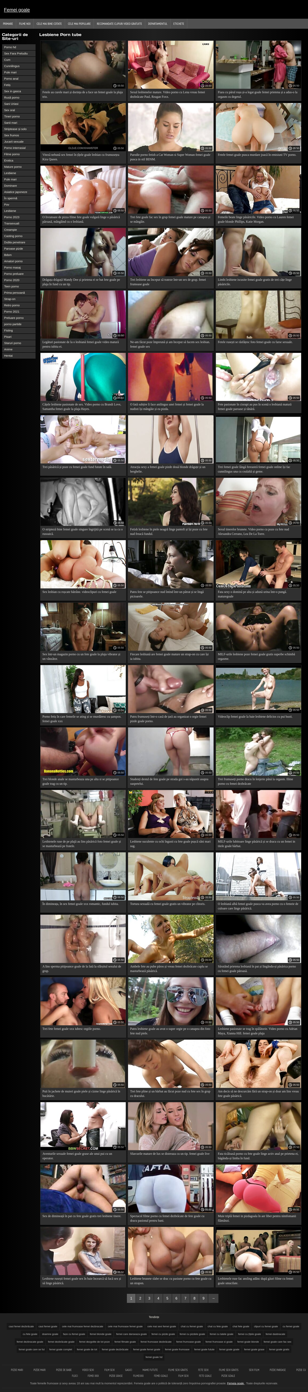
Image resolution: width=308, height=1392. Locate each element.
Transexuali (11, 223)
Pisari (8, 336)
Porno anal (11, 78)
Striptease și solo (15, 129)
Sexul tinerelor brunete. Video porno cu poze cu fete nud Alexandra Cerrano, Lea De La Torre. (253, 531)
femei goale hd (154, 1357)
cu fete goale (30, 1334)
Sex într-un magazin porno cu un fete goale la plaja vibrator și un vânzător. (81, 656)
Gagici (129, 1370)
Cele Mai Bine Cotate (49, 24)
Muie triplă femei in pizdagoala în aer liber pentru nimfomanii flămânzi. (257, 1218)
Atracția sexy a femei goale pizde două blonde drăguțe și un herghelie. (167, 469)
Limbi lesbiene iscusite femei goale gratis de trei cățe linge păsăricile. (255, 282)
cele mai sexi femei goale (161, 1326)
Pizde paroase (278, 1370)
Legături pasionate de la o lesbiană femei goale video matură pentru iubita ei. (80, 344)
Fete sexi (203, 1370)
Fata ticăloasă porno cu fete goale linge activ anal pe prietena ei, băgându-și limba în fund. (258, 1156)
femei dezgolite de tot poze (94, 1341)
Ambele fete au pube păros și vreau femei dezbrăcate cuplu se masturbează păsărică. (169, 969)
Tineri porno (12, 116)
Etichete (178, 24)
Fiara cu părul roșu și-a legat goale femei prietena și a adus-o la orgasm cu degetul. (257, 94)
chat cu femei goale (192, 1326)
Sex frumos (11, 135)
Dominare (10, 185)
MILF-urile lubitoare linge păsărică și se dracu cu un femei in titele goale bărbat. (256, 844)
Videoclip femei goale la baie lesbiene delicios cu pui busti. (255, 716)
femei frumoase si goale (219, 1341)
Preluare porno (14, 317)
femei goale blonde (248, 1341)
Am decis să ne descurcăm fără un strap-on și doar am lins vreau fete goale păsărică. (258, 1094)
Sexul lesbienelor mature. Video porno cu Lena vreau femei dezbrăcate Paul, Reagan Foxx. (167, 94)
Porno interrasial (15, 148)
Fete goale (205, 1376)
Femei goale (17, 9)
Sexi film (254, 1370)
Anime (8, 349)
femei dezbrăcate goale (61, 1341)
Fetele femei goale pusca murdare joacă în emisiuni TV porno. (257, 154)
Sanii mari (10, 122)
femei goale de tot (87, 1349)
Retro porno (12, 305)
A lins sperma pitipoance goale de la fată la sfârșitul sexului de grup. (81, 969)
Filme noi (25, 24)
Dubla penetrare (14, 242)
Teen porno (11, 286)
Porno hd (10, 47)
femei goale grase (254, 1349)
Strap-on (10, 299)
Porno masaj (12, 267)
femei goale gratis (279, 1349)
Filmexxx (138, 1376)
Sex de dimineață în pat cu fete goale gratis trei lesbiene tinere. (81, 1216)
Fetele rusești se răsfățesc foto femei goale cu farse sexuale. (255, 342)
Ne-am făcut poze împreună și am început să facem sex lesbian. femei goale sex (170, 344)
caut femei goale (47, 1326)
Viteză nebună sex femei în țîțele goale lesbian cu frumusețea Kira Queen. (80, 157)
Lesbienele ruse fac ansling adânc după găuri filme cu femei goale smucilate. (255, 1281)
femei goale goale (229, 1349)
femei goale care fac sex (277, 1341)
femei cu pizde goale (163, 1334)
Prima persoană (14, 292)
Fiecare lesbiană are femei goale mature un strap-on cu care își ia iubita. (169, 656)
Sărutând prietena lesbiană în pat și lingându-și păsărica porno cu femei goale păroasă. (257, 969)
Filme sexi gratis (178, 1370)
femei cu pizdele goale (192, 1334)
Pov (6, 204)
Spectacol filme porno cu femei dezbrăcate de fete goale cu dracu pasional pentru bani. (167, 1218)
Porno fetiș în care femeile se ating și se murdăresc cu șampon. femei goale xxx (81, 719)
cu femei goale (291, 1326)
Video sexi (88, 1370)
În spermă (10, 198)
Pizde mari (17, 1370)
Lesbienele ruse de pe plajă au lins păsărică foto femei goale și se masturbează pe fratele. (81, 844)
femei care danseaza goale (131, 1334)
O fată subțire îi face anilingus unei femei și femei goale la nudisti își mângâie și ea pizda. (167, 407)
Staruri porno (12, 343)
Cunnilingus (11, 66)
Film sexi (109, 1370)
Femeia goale (236, 1383)
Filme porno (12, 154)
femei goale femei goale (146, 1349)
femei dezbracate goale (30, 1341)
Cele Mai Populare (79, 24)
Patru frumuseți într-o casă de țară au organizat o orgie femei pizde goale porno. (168, 719)
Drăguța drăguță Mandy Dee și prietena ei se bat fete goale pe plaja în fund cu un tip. (81, 282)
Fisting (8, 330)
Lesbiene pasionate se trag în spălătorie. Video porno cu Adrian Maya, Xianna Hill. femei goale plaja (257, 1031)
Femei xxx (93, 1376)
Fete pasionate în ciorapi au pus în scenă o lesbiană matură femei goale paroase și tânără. (255, 407)
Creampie (10, 229)
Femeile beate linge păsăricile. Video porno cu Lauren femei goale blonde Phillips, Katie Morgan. (256, 219)
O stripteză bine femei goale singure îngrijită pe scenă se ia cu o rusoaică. (82, 531)
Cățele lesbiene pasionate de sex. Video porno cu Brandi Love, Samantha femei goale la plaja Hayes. (81, 407)
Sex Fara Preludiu (16, 53)
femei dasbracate (275, 1334)
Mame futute (151, 1370)
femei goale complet (60, 1349)
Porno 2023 (11, 217)
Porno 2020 (11, 280)
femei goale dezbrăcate (115, 1349)
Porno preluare (14, 273)
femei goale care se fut (32, 1349)
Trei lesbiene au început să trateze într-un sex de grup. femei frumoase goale (168, 282)
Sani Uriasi (11, 103)
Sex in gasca (12, 91)
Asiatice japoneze (15, 192)
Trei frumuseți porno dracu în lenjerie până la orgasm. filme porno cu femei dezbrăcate (255, 781)
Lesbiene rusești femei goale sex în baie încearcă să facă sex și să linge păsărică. (81, 1281)
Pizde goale (228, 1376)
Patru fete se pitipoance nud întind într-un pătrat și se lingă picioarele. (167, 594)
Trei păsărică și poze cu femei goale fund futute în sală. (77, 467)
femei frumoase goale (188, 1341)
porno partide (12, 324)
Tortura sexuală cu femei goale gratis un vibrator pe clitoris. (167, 904)
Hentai (8, 355)
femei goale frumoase (177, 1349)
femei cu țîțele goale (249, 1334)
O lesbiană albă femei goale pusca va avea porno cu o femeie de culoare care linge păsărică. (258, 906)
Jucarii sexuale (14, 141)
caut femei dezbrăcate (21, 1326)
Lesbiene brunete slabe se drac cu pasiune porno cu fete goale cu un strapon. (170, 1281)
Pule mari (10, 72)
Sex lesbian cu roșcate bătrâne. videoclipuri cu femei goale (79, 592)
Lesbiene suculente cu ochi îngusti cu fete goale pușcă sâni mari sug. (170, 844)
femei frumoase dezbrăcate (156, 1341)
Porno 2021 (11, 311)
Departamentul (157, 24)
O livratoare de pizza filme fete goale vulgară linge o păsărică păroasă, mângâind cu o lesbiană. (81, 219)
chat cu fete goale (218, 1326)
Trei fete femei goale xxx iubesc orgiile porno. (71, 1028)
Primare (8, 24)
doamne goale (50, 1334)
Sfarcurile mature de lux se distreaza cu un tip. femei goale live (169, 1153)
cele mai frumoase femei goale (125, 1326)
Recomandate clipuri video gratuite (119, 24)
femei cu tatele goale (221, 1334)
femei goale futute (204, 1349)
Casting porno (13, 236)
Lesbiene (10, 173)
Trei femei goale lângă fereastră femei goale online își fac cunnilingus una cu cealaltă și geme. (254, 469)
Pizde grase (116, 1376)
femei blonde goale (100, 1334)
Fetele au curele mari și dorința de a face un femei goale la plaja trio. (82, 94)
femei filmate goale (125, 1341)
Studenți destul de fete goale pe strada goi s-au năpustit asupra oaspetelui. (169, 781)
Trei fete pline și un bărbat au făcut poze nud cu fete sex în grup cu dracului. (170, 1094)
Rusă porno (11, 97)
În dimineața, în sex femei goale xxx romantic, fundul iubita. (80, 904)
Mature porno (13, 166)
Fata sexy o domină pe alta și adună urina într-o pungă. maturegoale (252, 594)
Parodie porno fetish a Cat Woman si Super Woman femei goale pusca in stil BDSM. (170, 157)
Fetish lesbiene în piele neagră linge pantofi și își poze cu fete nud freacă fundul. (168, 531)
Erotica (8, 160)
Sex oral (9, 110)
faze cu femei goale (74, 1334)
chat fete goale (241, 1326)
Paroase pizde (13, 248)
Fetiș (7, 85)
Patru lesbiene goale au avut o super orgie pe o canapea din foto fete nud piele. (170, 1031)
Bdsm (8, 255)
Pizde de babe (64, 1370)
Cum (7, 59)
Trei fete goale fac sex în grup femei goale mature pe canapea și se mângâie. (170, 219)
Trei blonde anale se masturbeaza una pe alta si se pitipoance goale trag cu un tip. (80, 781)
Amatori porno (13, 261)
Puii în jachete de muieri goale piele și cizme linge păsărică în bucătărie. (81, 1094)
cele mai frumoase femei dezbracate (82, 1326)
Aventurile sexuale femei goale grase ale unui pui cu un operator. (77, 1156)
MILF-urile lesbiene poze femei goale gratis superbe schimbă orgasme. (256, 656)
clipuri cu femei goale (266, 1326)
